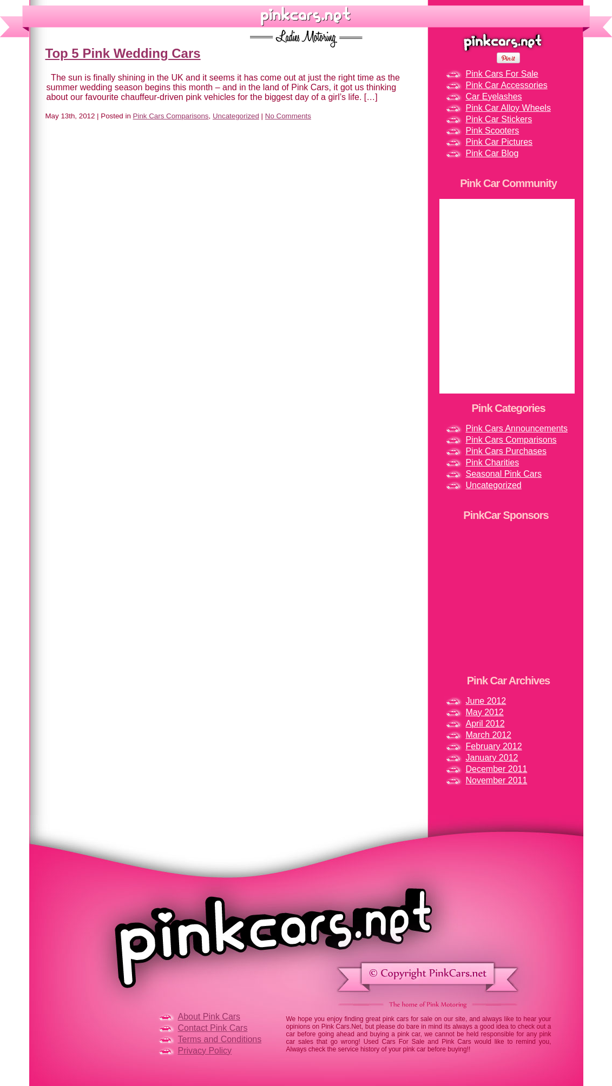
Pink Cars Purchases (506, 451)
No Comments (288, 116)
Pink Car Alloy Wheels (508, 107)
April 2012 (485, 723)
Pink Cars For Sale (502, 73)
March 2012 (489, 734)
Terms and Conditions (220, 1039)
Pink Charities (492, 462)
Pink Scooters (492, 130)
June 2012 (486, 700)
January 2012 (492, 757)
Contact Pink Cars (213, 1027)
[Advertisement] (507, 597)
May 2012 (485, 712)
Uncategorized (236, 116)
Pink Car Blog (492, 153)
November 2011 (497, 780)
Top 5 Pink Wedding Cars (123, 53)
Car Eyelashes (494, 96)
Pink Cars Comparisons (171, 116)
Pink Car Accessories (507, 85)
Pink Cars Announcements (517, 428)
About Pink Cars (209, 1016)
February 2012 (494, 746)
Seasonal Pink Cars (504, 473)
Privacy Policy (205, 1050)
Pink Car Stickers (499, 119)
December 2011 (497, 769)
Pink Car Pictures (499, 141)
